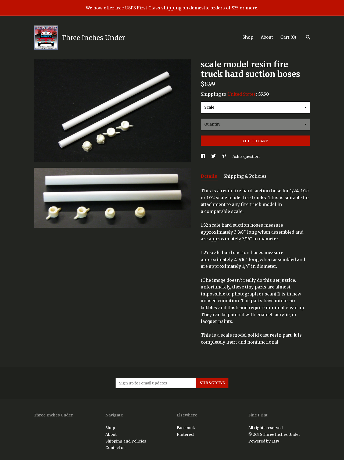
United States (241, 94)
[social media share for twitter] (214, 156)
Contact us (115, 447)
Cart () (288, 37)
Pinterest (185, 434)
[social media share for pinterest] (224, 156)
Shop (247, 37)
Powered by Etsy (263, 441)
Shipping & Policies (245, 176)
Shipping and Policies (125, 441)
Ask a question (246, 156)
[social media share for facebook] (203, 156)
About (267, 37)
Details (209, 176)
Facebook (186, 427)
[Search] (308, 38)
